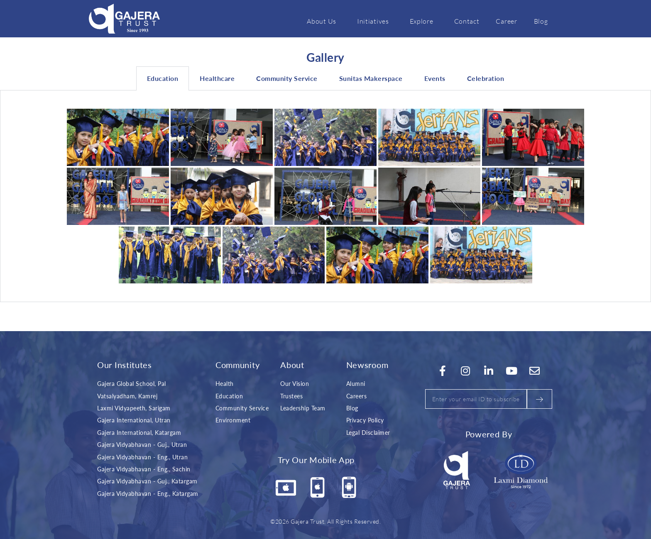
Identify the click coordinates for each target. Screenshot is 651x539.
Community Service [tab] (287, 78)
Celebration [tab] (485, 78)
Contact (467, 21)
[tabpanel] (325, 196)
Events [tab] (434, 78)
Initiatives (375, 21)
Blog (541, 21)
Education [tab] (163, 78)
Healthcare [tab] (217, 78)
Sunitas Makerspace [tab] (371, 78)
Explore (424, 21)
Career (506, 21)
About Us (323, 21)
